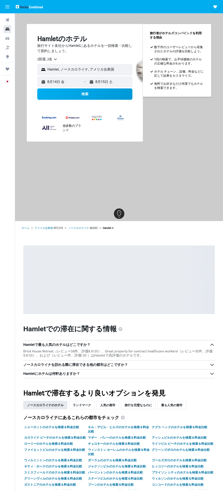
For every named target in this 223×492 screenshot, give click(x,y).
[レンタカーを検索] (7, 38)
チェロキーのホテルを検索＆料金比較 (114, 443)
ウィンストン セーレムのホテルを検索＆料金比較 (119, 452)
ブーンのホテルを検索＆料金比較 (111, 484)
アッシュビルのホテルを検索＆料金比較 (179, 437)
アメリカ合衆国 (44, 228)
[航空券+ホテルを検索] (7, 47)
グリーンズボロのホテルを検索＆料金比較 (181, 449)
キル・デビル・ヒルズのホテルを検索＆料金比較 (118, 429)
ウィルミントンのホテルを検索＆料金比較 (53, 460)
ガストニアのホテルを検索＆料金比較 (50, 484)
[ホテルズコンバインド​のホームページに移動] (29, 6)
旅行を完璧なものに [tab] (138, 405)
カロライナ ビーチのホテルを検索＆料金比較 (55, 437)
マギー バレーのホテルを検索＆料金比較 (117, 437)
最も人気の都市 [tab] (171, 405)
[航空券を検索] (7, 20)
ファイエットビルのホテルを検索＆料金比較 (54, 449)
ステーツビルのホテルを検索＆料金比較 (115, 478)
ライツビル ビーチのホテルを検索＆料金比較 (182, 443)
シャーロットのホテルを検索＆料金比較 (51, 427)
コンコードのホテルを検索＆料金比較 (178, 484)
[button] (7, 7)
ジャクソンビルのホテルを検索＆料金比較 (117, 466)
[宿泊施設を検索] (7, 29)
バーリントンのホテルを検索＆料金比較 (115, 472)
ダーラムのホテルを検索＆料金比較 (112, 460)
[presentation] (120, 329)
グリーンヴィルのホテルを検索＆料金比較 (53, 478)
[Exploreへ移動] (7, 56)
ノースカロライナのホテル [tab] (45, 405)
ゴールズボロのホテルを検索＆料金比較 (179, 460)
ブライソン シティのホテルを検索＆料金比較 (182, 472)
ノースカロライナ (78, 228)
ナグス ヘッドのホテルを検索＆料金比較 (179, 427)
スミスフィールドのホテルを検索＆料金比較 (54, 472)
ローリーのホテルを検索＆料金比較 (48, 443)
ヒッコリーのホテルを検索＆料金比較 (178, 466)
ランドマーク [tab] (82, 405)
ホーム (25, 228)
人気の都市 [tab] (107, 405)
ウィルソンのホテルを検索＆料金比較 (178, 478)
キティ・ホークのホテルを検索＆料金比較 (53, 466)
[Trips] (7, 69)
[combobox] (47, 59)
